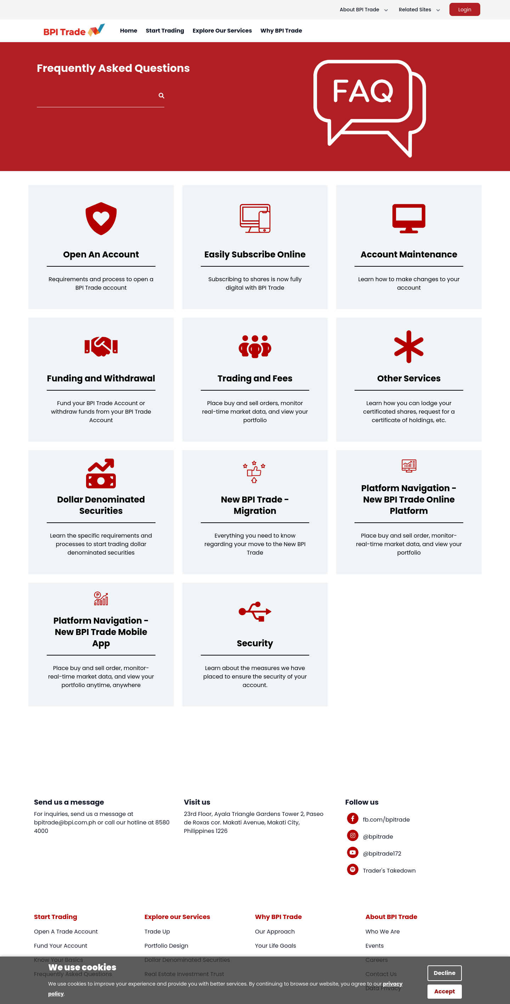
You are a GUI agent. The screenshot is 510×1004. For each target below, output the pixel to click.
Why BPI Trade (281, 31)
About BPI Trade (365, 10)
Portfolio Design (166, 946)
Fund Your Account (60, 946)
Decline (444, 973)
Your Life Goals (275, 946)
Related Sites (420, 10)
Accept (444, 991)
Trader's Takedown (389, 871)
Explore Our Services (222, 31)
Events (375, 946)
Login (464, 9)
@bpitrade (378, 837)
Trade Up (157, 932)
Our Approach (275, 932)
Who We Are (383, 932)
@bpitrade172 (382, 854)
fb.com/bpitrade (386, 820)
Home (128, 31)
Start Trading (165, 31)
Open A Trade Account (66, 932)
